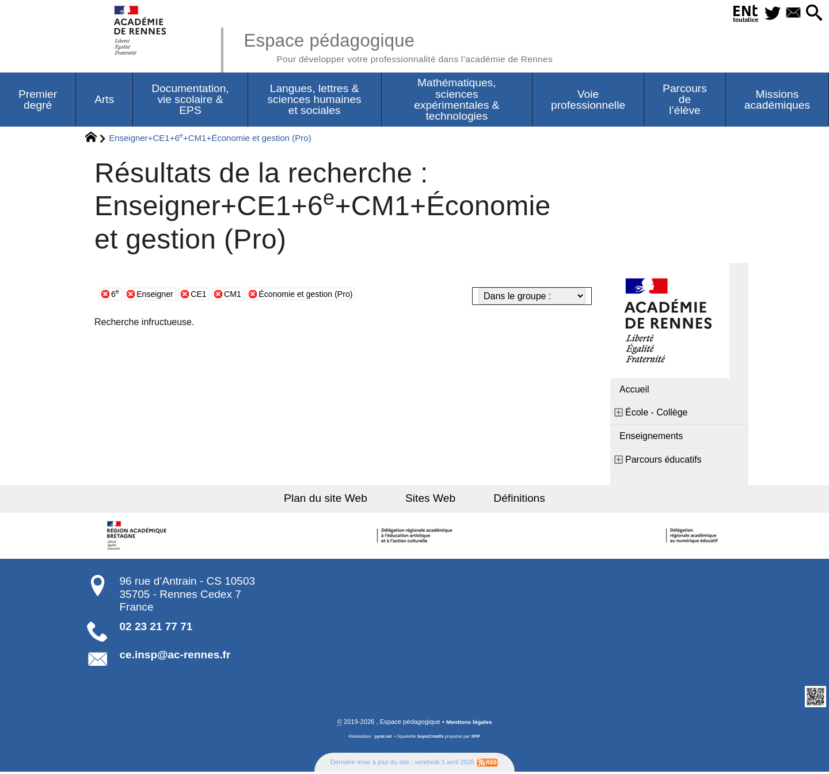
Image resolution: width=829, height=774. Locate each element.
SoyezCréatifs (431, 738)
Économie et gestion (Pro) (322, 295)
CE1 (206, 295)
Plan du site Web (339, 500)
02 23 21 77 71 (156, 628)
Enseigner (158, 295)
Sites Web (430, 500)
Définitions (507, 500)
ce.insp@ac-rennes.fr (175, 656)
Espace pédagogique (419, 46)
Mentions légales (469, 723)
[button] (812, 13)
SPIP (478, 738)
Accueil (634, 391)
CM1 (242, 295)
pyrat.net (380, 738)
